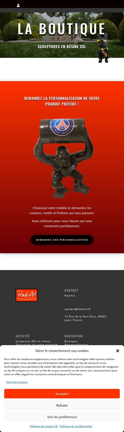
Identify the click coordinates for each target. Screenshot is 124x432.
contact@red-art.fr (78, 309)
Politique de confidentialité (76, 426)
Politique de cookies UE (44, 426)
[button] (118, 351)
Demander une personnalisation (62, 239)
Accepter (62, 394)
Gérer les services (17, 382)
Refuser (62, 405)
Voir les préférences (62, 417)
